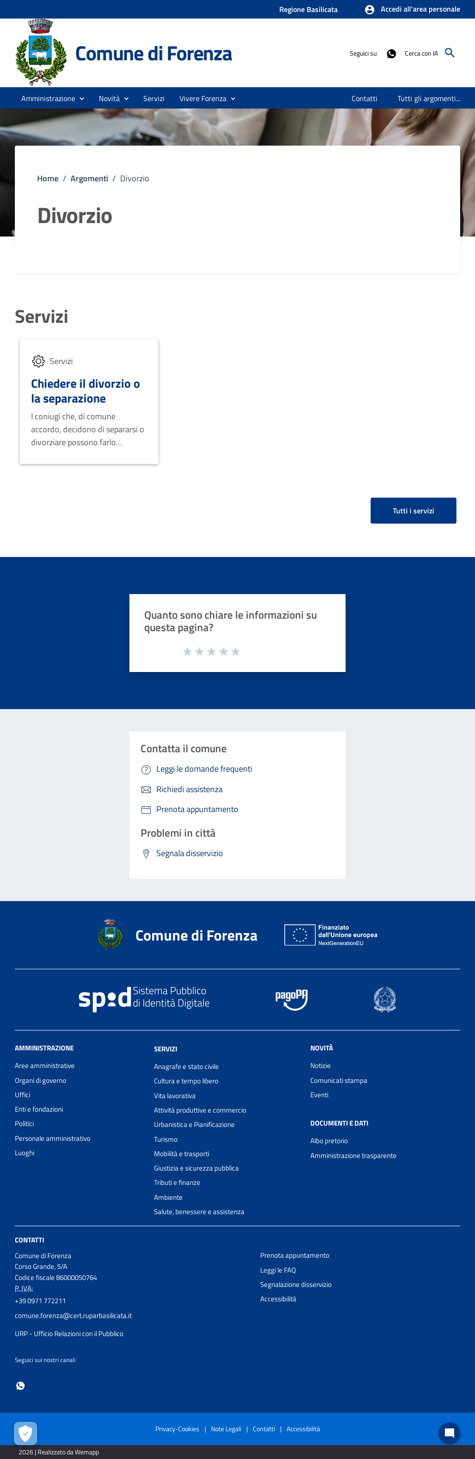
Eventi (319, 1094)
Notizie (320, 1065)
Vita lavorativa (175, 1095)
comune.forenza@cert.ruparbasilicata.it (73, 1315)
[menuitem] (365, 98)
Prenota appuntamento (294, 1255)
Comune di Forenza (153, 52)
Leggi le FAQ (278, 1270)
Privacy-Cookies (177, 1428)
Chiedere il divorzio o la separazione (85, 391)
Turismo (166, 1139)
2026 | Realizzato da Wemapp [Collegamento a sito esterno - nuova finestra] (59, 1452)
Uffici (22, 1094)
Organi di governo (40, 1080)
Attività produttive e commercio (200, 1110)
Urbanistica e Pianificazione (194, 1124)
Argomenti (89, 178)
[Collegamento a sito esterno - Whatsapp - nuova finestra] (391, 52)
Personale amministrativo (52, 1138)
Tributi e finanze (177, 1182)
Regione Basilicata (308, 9)
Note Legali (226, 1428)
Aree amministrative (45, 1065)
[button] (412, 9)
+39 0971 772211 (40, 1300)
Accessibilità (278, 1298)
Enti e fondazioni (39, 1109)
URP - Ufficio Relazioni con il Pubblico (69, 1333)
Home (47, 178)
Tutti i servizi (413, 510)
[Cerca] (450, 53)
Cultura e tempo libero (186, 1080)
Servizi (41, 316)
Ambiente (168, 1197)
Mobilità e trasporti (181, 1153)
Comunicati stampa (338, 1080)
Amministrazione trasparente (353, 1155)
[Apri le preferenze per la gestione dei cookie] (25, 1433)
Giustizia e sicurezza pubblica (196, 1168)
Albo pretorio (329, 1140)
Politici (24, 1123)
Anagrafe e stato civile (186, 1066)
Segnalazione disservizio (296, 1284)
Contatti (29, 1240)
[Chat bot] (449, 1433)
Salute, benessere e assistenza (199, 1211)
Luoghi (24, 1152)
